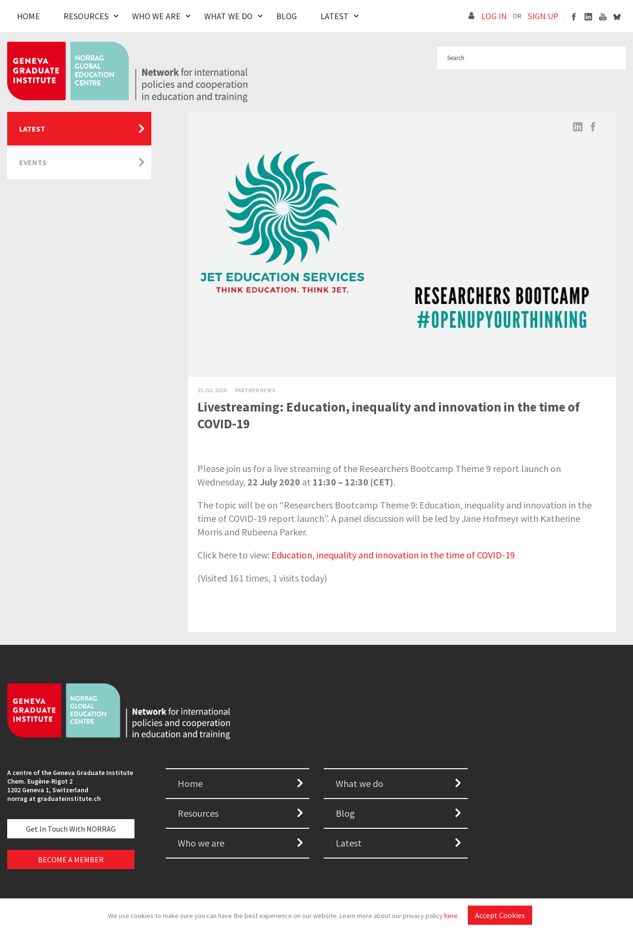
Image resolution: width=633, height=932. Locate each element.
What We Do (228, 16)
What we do (359, 783)
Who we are (201, 843)
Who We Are (156, 16)
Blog (286, 16)
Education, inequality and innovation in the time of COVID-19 (393, 555)
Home (28, 16)
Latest (334, 16)
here (451, 915)
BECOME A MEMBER (71, 859)
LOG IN (494, 16)
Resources (86, 16)
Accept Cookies (500, 915)
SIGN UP (543, 16)
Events (33, 162)
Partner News (255, 390)
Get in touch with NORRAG (71, 829)
